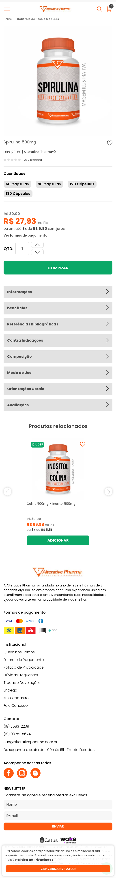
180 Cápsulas (18, 193)
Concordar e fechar (58, 869)
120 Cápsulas (82, 184)
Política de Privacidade (24, 667)
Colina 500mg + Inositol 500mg (51, 503)
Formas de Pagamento (24, 659)
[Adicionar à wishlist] (109, 142)
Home (8, 19)
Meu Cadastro (16, 697)
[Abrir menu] (8, 8)
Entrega (10, 690)
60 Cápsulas (17, 184)
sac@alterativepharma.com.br (30, 741)
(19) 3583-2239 (16, 726)
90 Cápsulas (49, 184)
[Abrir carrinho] (108, 8)
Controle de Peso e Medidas (38, 19)
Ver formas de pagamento (25, 235)
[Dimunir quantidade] (37, 245)
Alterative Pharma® (39, 151)
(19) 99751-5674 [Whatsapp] (17, 734)
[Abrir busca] (99, 8)
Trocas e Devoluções (22, 682)
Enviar (58, 826)
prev (7, 492)
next (108, 492)
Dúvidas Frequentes (21, 675)
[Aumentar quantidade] (37, 252)
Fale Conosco (16, 705)
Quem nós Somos (19, 652)
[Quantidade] (22, 248)
